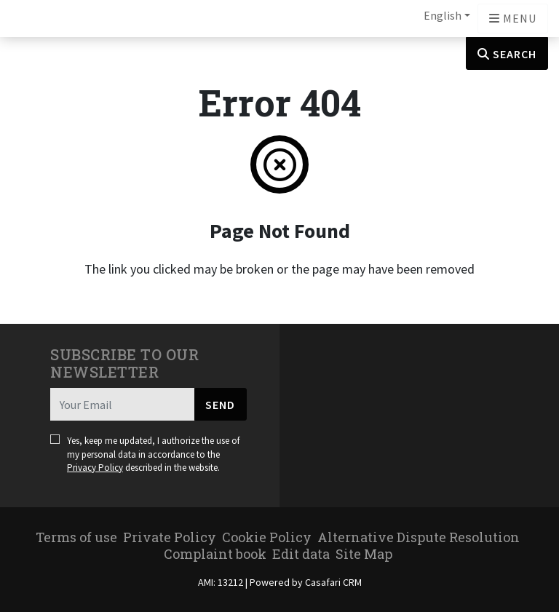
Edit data (301, 554)
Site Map (364, 554)
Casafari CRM (333, 582)
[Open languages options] (512, 18)
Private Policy (169, 537)
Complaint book (215, 554)
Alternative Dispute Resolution (418, 537)
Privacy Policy (95, 467)
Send (220, 404)
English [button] (442, 15)
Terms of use (76, 537)
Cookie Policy (267, 537)
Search (506, 54)
